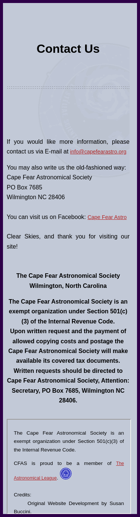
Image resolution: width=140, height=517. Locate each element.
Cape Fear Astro (107, 217)
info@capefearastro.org (98, 152)
